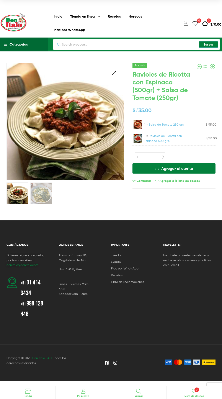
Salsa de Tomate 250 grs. (166, 124)
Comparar (144, 181)
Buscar (208, 44)
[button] (114, 73)
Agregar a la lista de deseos (180, 181)
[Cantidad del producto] (150, 157)
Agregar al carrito (177, 168)
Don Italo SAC (42, 358)
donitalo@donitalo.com (22, 265)
